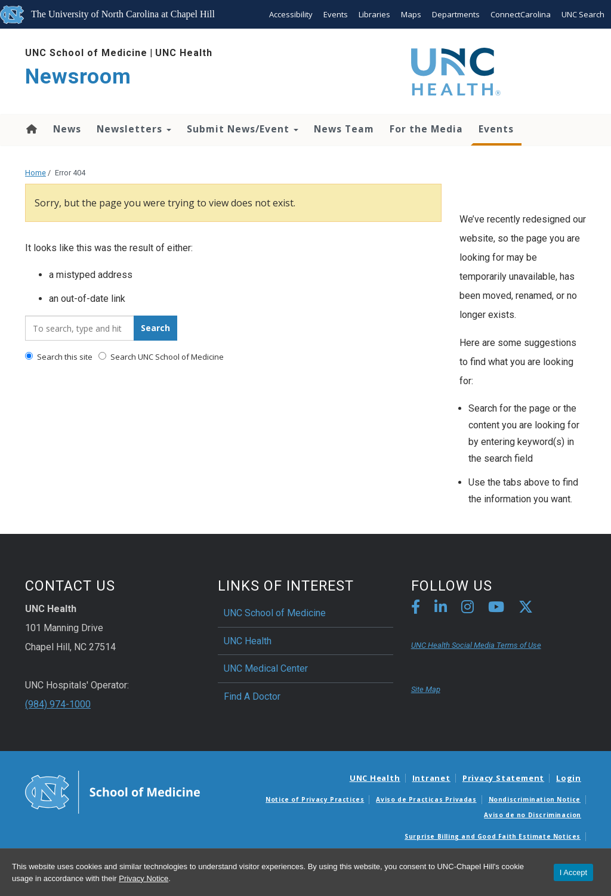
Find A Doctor (252, 696)
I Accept (573, 872)
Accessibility (291, 14)
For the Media (426, 128)
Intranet (431, 778)
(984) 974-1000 (58, 704)
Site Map (425, 689)
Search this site (58, 356)
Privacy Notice (143, 878)
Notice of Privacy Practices (315, 799)
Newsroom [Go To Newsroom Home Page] (78, 76)
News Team (344, 128)
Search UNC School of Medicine (161, 356)
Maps (411, 14)
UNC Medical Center (266, 668)
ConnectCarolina (520, 14)
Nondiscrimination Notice (535, 799)
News (67, 128)
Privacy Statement (503, 778)
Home (30, 129)
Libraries (374, 14)
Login (568, 778)
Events (335, 14)
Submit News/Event (242, 128)
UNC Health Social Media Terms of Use (476, 645)
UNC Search (582, 14)
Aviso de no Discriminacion (532, 815)
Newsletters (134, 128)
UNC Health (183, 52)
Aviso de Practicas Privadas (426, 799)
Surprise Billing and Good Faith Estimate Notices (493, 836)
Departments (456, 14)
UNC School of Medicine (86, 52)
